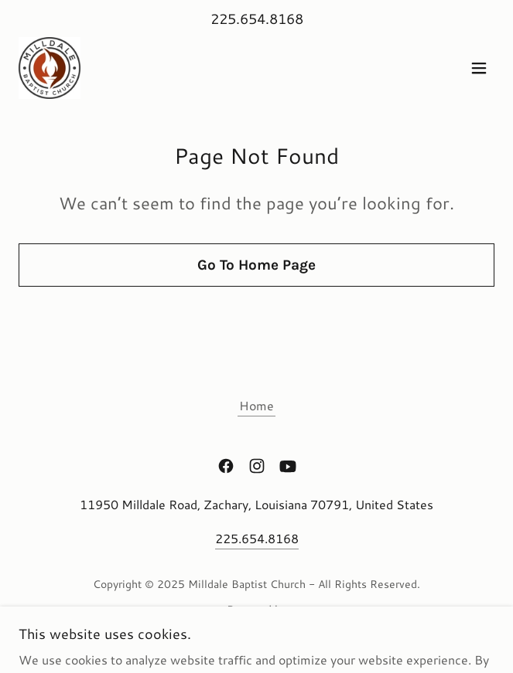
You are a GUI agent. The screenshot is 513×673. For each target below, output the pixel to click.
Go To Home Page (256, 265)
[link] (49, 68)
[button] (478, 68)
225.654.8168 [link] (256, 18)
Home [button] (256, 405)
